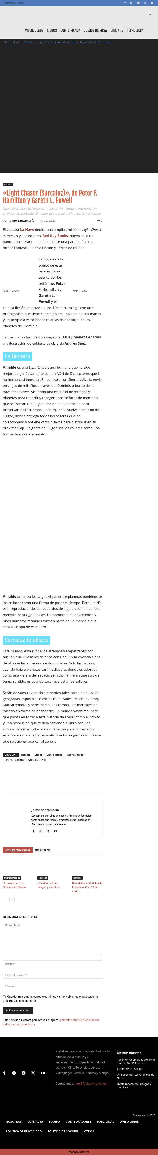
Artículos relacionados (17, 850)
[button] (150, 14)
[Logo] (21, 14)
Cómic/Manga (70, 30)
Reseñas (29, 42)
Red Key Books (75, 754)
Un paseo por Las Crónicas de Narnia (133, 1076)
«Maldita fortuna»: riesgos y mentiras (132, 1085)
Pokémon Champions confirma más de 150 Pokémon (134, 1061)
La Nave (27, 229)
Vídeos (38, 754)
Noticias (77, 877)
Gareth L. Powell (37, 759)
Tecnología (135, 30)
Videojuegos (34, 30)
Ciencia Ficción (54, 754)
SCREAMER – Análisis (128, 1068)
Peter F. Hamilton (14, 759)
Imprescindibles (12, 877)
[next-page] (12, 899)
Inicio (6, 42)
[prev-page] (5, 899)
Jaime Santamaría (21, 220)
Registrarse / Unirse (13, 2)
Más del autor (42, 850)
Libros (52, 30)
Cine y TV (116, 30)
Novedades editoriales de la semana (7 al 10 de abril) (87, 887)
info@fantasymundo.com (92, 1084)
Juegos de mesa (95, 30)
